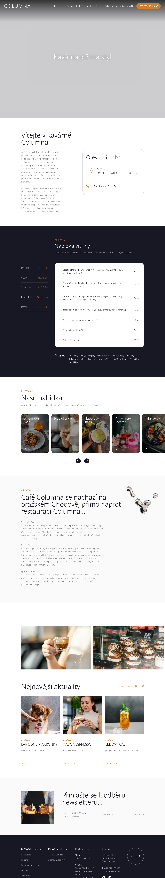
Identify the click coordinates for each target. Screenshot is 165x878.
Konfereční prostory (85, 6)
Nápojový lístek (91, 420)
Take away (109, 6)
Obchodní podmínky (57, 860)
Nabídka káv (63, 418)
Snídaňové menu (32, 420)
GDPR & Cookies (55, 854)
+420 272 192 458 (112, 868)
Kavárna (69, 6)
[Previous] (78, 460)
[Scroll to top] (135, 856)
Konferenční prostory (30, 865)
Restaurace (59, 6)
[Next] (86, 460)
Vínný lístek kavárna (123, 420)
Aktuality (120, 6)
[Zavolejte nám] (148, 6)
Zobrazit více (28, 763)
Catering (99, 6)
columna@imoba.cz (112, 871)
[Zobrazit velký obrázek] (56, 647)
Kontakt (129, 6)
